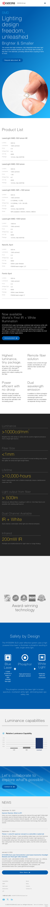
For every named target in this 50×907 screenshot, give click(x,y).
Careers (28, 886)
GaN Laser (5, 886)
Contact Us (29, 888)
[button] (45, 3)
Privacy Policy (46, 905)
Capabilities (5, 881)
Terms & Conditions (38, 904)
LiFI (3, 891)
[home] (14, 3)
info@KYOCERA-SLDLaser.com (19, 895)
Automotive (5, 888)
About (27, 881)
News (27, 883)
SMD (3, 883)
